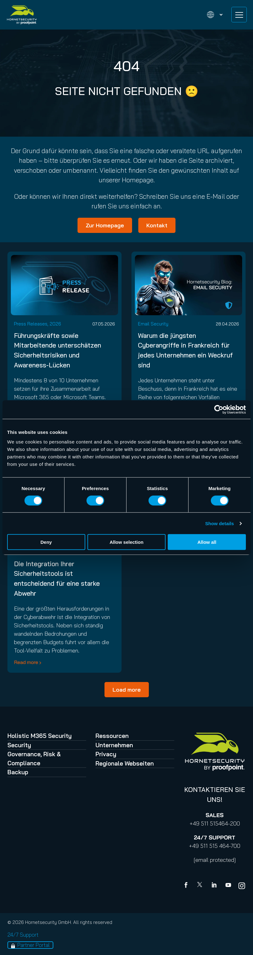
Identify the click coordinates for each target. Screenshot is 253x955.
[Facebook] (187, 885)
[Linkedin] (214, 885)
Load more (127, 689)
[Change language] (211, 15)
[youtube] (228, 885)
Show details (219, 523)
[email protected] (214, 859)
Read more (26, 662)
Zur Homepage (105, 225)
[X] (201, 885)
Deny (46, 542)
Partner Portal (33, 945)
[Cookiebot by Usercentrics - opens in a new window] (219, 409)
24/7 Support (22, 934)
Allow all (207, 542)
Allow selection (126, 542)
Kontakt (156, 225)
